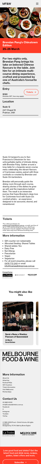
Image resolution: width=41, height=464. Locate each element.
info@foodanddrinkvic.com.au (13, 404)
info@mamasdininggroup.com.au (20, 266)
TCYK (14, 425)
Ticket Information (9, 387)
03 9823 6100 (7, 402)
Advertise (6, 380)
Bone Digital (26, 425)
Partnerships (7, 392)
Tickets (31, 92)
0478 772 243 (11, 264)
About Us (6, 378)
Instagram (6, 411)
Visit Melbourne (8, 389)
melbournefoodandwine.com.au (13, 226)
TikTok (5, 416)
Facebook (6, 407)
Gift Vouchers (7, 385)
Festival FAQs (7, 382)
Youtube (5, 414)
